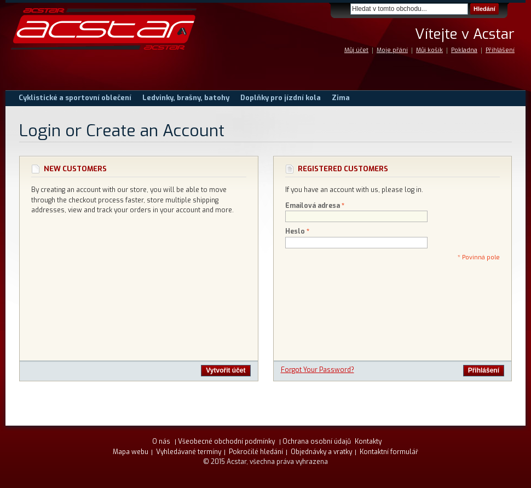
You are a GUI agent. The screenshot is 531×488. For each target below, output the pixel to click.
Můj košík (429, 50)
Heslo (295, 231)
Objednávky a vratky (321, 452)
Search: (343, 9)
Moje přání (392, 50)
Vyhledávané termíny (188, 452)
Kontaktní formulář (389, 452)
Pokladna (464, 50)
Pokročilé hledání (256, 452)
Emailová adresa (312, 206)
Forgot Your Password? (317, 369)
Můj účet (356, 50)
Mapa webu (130, 452)
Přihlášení (500, 50)
